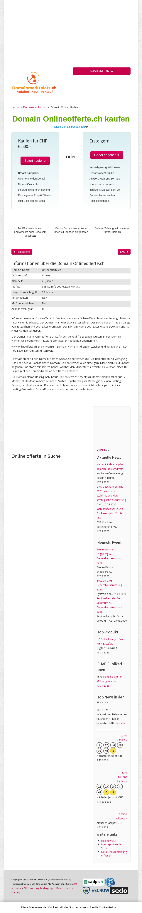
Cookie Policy (107, 907)
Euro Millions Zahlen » (122, 777)
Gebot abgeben (106, 155)
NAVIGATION (101, 71)
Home (15, 107)
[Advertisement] (71, 37)
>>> (123, 723)
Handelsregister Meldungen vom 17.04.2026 (109, 681)
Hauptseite (22, 251)
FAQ (124, 251)
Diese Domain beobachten (69, 126)
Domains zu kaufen (34, 107)
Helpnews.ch (108, 840)
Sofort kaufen (35, 160)
